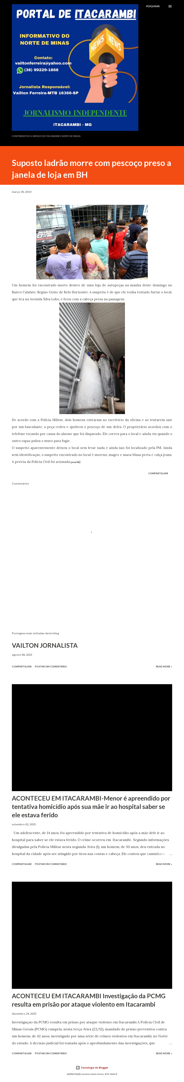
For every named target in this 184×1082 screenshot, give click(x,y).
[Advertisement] (92, 601)
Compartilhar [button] (158, 473)
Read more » (164, 666)
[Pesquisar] (153, 6)
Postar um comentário (51, 666)
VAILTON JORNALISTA (45, 645)
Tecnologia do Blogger (92, 1067)
